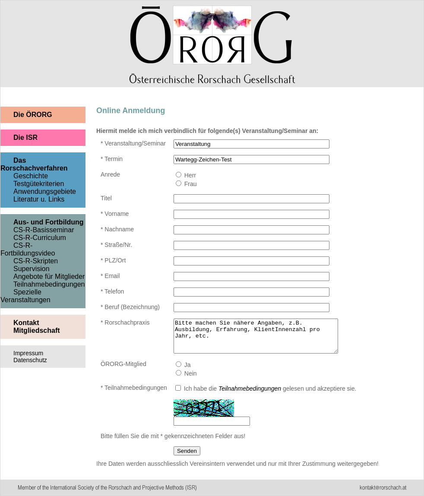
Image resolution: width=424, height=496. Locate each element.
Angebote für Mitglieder (49, 276)
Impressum (28, 353)
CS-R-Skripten (35, 261)
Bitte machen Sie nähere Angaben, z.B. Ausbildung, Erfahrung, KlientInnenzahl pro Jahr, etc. (266, 339)
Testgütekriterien (38, 183)
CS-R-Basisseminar (43, 230)
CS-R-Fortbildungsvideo (27, 249)
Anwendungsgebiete (44, 191)
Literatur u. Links (38, 199)
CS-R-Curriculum (39, 237)
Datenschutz (30, 360)
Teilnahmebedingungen (49, 284)
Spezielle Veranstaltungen (25, 295)
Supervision (31, 268)
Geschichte (30, 176)
